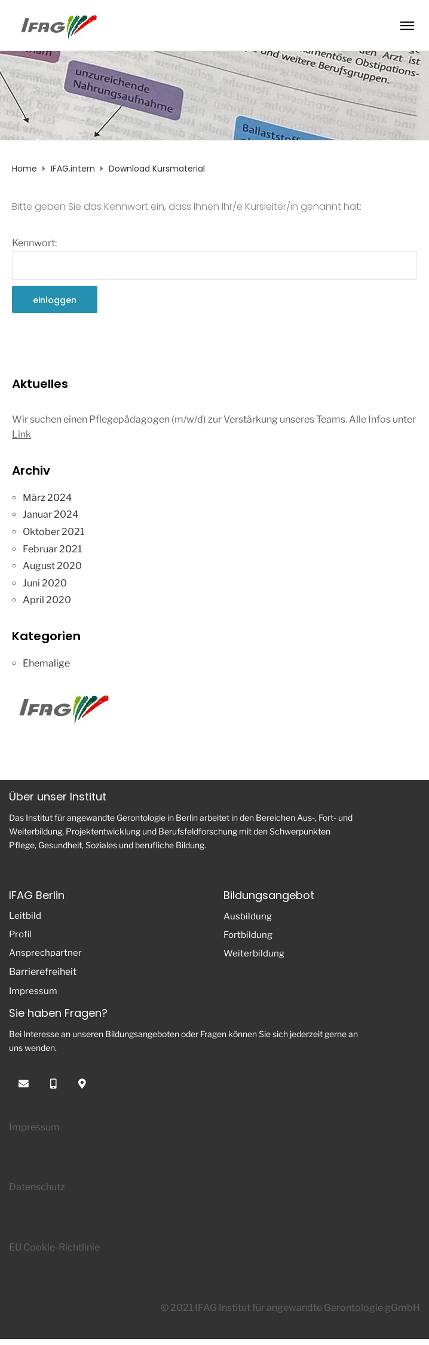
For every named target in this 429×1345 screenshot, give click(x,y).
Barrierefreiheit (42, 971)
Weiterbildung (253, 953)
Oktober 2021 (53, 531)
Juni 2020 (45, 583)
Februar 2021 (52, 549)
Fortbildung (247, 935)
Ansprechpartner (45, 952)
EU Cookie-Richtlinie (54, 1247)
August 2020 (52, 565)
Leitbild (25, 915)
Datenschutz (37, 1187)
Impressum (33, 991)
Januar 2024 (50, 514)
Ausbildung (247, 916)
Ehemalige (46, 663)
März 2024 (47, 497)
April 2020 (47, 600)
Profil (20, 934)
